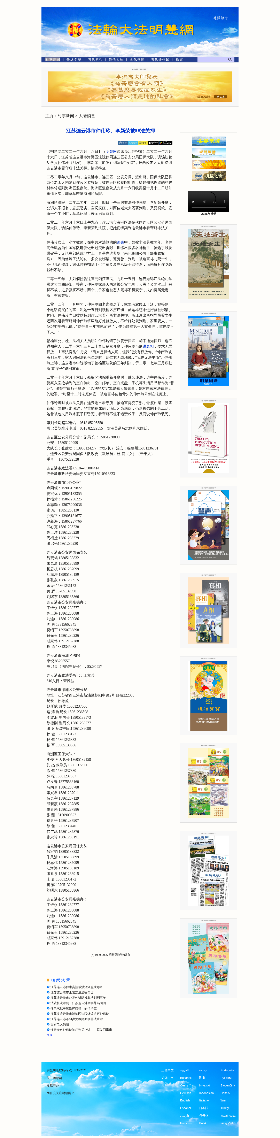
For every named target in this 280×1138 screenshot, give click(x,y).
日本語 (203, 1108)
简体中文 (167, 1077)
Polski (203, 1123)
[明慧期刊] (94, 60)
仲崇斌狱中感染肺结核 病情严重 (73, 1008)
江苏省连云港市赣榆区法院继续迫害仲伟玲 (79, 1013)
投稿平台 (53, 1085)
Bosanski (186, 1077)
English (185, 1100)
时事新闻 (66, 116)
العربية (184, 1070)
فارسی (184, 1115)
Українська (227, 1115)
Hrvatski (204, 1085)
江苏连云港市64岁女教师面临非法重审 (76, 1019)
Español (185, 1108)
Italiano (204, 1100)
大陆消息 (87, 116)
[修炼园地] (115, 60)
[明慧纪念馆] (160, 60)
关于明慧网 (54, 1078)
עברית (203, 1070)
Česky (184, 1085)
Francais (186, 1123)
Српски (225, 1093)
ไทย (223, 1100)
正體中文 (167, 1070)
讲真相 (148, 346)
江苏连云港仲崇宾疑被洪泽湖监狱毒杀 (76, 987)
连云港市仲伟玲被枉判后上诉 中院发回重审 (81, 1029)
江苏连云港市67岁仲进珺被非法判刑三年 (78, 997)
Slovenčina (227, 1085)
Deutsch (185, 1093)
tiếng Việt (226, 1123)
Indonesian (206, 1093)
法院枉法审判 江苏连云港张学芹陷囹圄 (78, 1003)
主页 (49, 116)
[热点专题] (73, 60)
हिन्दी (202, 1077)
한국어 (203, 1115)
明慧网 (111, 151)
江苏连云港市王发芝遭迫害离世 (72, 992)
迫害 (120, 242)
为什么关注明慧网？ (60, 1093)
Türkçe (225, 1108)
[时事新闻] (51, 60)
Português (227, 1070)
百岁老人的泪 (59, 1024)
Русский (226, 1077)
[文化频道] (137, 60)
